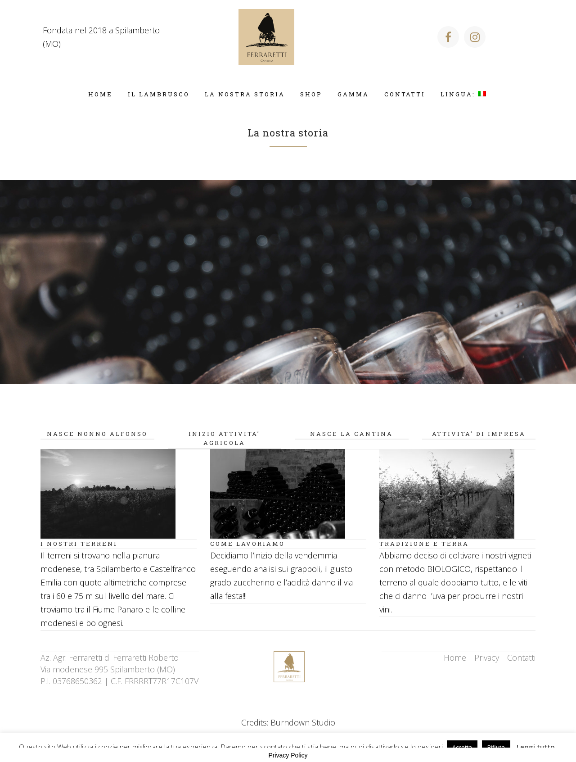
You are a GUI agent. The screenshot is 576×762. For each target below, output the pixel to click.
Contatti (521, 657)
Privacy (486, 657)
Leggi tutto (536, 746)
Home (455, 657)
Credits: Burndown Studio (288, 722)
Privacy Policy (287, 755)
